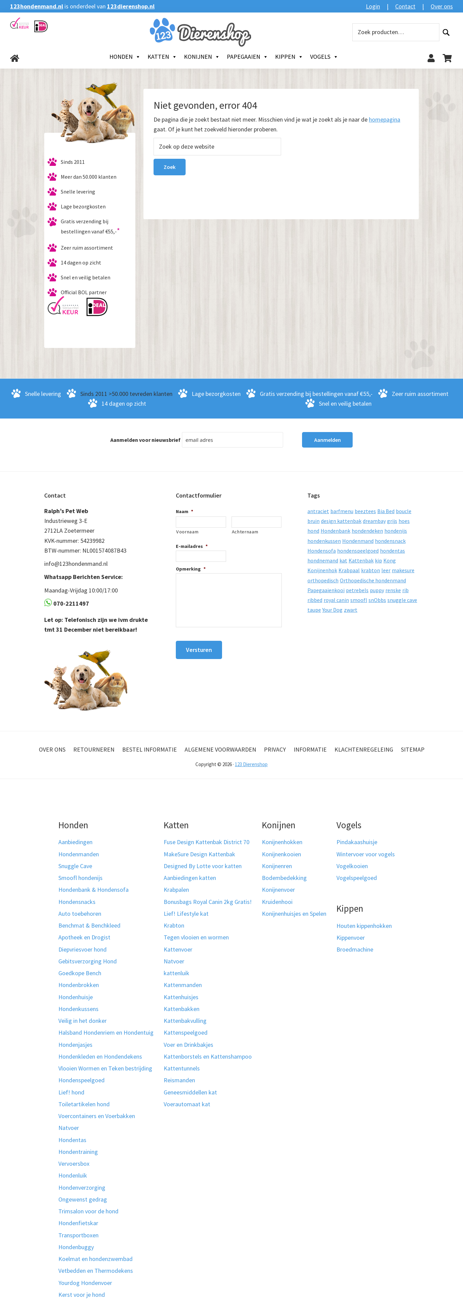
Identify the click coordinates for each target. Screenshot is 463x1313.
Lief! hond (71, 1092)
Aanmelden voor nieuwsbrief (145, 439)
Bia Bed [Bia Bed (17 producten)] (385, 511)
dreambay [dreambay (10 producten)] (374, 520)
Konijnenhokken (282, 842)
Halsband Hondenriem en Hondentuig (106, 1032)
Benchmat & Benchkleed (89, 925)
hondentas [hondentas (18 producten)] (392, 550)
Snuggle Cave (75, 866)
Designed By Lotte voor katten (203, 866)
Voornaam (187, 532)
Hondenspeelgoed (81, 1080)
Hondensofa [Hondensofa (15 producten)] (321, 550)
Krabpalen (176, 889)
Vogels (324, 57)
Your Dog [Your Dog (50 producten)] (332, 609)
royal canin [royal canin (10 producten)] (336, 600)
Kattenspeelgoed (186, 1032)
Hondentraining (78, 1152)
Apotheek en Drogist (84, 937)
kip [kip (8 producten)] (378, 560)
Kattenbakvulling (185, 1021)
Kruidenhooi (277, 902)
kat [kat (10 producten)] (343, 560)
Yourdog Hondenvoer (85, 1283)
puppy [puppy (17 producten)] (377, 590)
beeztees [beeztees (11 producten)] (365, 511)
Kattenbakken (181, 1009)
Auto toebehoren (79, 913)
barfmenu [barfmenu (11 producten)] (341, 511)
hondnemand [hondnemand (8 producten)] (322, 560)
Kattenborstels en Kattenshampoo (208, 1056)
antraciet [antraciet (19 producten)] (318, 511)
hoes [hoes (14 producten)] (404, 520)
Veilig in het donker (82, 1021)
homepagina (384, 119)
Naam (184, 511)
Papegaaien (247, 57)
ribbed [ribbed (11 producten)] (314, 600)
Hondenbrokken (78, 985)
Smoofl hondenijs (80, 878)
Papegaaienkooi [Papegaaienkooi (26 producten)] (326, 590)
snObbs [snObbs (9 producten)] (377, 600)
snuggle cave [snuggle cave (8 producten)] (402, 600)
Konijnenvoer (278, 889)
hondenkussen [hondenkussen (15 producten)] (324, 540)
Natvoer (68, 1128)
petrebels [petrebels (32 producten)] (357, 590)
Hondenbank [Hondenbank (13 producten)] (335, 530)
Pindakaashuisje (356, 842)
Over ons (442, 6)
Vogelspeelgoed (356, 878)
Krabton (174, 925)
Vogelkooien (352, 866)
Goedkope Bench (79, 973)
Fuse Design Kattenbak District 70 (206, 842)
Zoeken (446, 32)
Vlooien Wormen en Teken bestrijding (105, 1068)
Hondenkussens (78, 1009)
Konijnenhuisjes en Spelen (294, 913)
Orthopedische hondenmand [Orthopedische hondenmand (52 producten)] (373, 580)
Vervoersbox (73, 1163)
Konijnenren (277, 866)
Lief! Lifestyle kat (186, 913)
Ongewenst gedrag (82, 1199)
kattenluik (176, 973)
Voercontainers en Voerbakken (96, 1116)
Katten (162, 57)
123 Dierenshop (251, 764)
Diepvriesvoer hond (82, 949)
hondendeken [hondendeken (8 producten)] (367, 530)
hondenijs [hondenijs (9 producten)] (395, 530)
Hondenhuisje (75, 997)
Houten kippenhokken (364, 926)
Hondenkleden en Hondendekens (100, 1056)
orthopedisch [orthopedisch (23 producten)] (322, 580)
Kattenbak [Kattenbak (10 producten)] (361, 560)
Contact (405, 6)
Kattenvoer (178, 949)
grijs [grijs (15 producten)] (392, 520)
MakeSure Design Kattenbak (199, 854)
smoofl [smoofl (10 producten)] (358, 600)
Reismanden (179, 1080)
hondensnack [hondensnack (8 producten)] (390, 540)
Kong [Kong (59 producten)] (389, 560)
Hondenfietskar (78, 1223)
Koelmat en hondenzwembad (95, 1259)
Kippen (289, 57)
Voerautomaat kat (187, 1104)
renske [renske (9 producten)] (393, 590)
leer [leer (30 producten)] (385, 570)
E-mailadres (192, 546)
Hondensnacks (77, 902)
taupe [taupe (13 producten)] (314, 609)
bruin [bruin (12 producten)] (313, 520)
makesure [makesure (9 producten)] (403, 570)
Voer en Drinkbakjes (188, 1045)
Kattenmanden (183, 985)
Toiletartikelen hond (84, 1104)
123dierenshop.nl (131, 6)
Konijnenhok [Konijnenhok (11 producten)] (322, 570)
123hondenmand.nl (36, 6)
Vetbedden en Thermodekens (95, 1270)
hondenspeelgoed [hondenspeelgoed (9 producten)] (358, 550)
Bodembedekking (284, 878)
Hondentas (72, 1140)
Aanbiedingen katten (190, 878)
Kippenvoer (350, 937)
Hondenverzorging (81, 1187)
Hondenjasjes (75, 1045)
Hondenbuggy (76, 1247)
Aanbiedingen (75, 842)
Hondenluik (72, 1175)
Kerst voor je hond (81, 1294)
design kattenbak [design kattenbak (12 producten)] (341, 520)
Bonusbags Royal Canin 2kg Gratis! (208, 902)
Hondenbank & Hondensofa (93, 889)
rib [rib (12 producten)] (405, 590)
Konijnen (202, 57)
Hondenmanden (78, 854)
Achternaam (245, 532)
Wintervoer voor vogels (365, 854)
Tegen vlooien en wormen (196, 937)
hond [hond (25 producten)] (313, 530)
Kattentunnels (182, 1068)
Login (373, 6)
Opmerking (191, 569)
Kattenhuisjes (181, 997)
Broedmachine (354, 949)
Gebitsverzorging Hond (87, 961)
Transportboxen (78, 1235)
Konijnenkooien (281, 854)
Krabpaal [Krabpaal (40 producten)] (349, 570)
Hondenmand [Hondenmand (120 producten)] (358, 540)
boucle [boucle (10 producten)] (403, 511)
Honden (125, 57)
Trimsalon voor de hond (88, 1211)
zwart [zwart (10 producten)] (350, 609)
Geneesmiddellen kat (190, 1092)
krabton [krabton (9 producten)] (370, 570)
